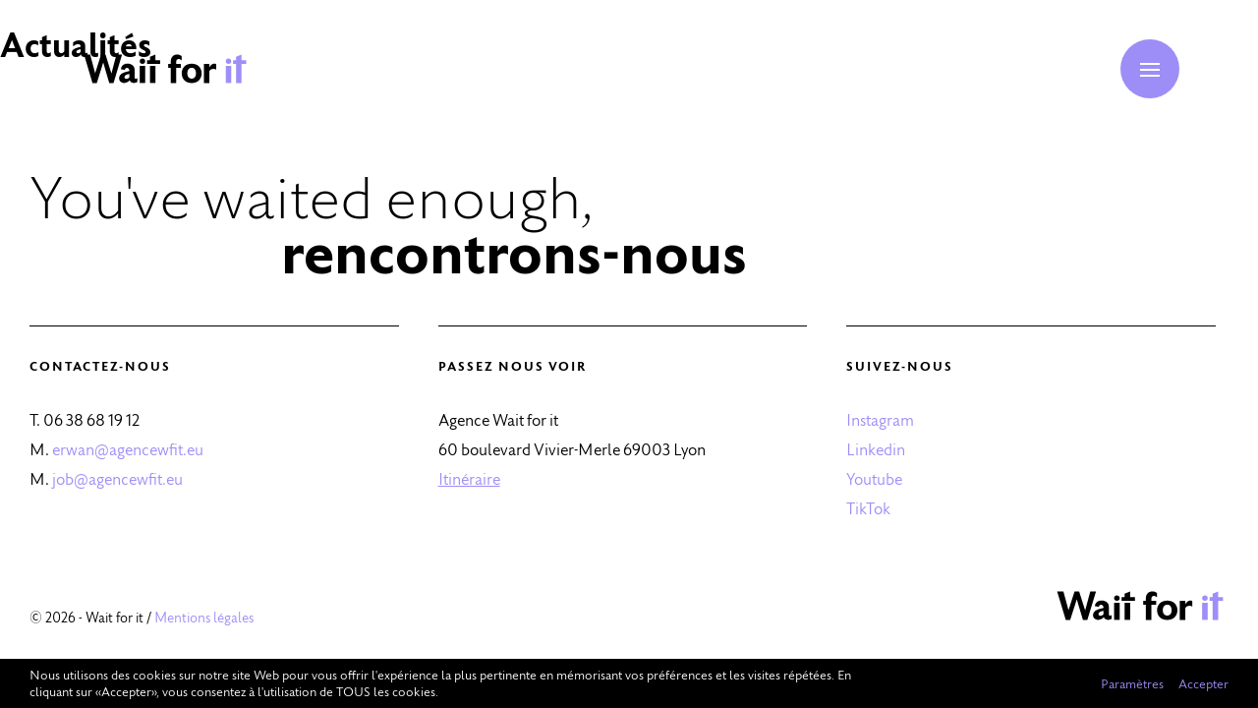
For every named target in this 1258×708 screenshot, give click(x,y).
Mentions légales (204, 617)
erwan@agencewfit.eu (127, 449)
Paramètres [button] (1132, 683)
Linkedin (875, 449)
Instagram (880, 419)
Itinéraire (469, 478)
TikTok (868, 508)
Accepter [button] (1203, 683)
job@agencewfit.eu (117, 478)
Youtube (874, 478)
